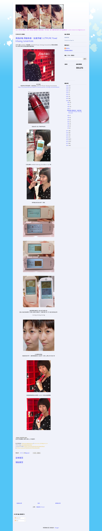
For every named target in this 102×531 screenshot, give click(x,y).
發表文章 (17, 518)
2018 (67, 100)
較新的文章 (19, 503)
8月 (68, 115)
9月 (68, 108)
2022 (67, 92)
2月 (68, 126)
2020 (67, 96)
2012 (67, 141)
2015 (67, 135)
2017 (67, 131)
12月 (68, 102)
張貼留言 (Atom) (40, 507)
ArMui (67, 48)
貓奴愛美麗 (67, 37)
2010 (67, 145)
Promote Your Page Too (69, 40)
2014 (67, 137)
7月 (68, 117)
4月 (68, 124)
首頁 (39, 503)
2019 (67, 98)
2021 (67, 94)
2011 (67, 143)
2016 (67, 133)
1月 (68, 128)
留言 (16, 521)
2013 (67, 139)
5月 (68, 122)
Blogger (57, 528)
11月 (68, 104)
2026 (67, 86)
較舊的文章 (58, 503)
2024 (67, 90)
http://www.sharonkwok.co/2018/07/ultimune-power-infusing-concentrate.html (38, 87)
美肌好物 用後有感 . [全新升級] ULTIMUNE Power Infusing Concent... (74, 112)
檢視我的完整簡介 (69, 50)
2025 (67, 88)
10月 (68, 106)
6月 (68, 120)
